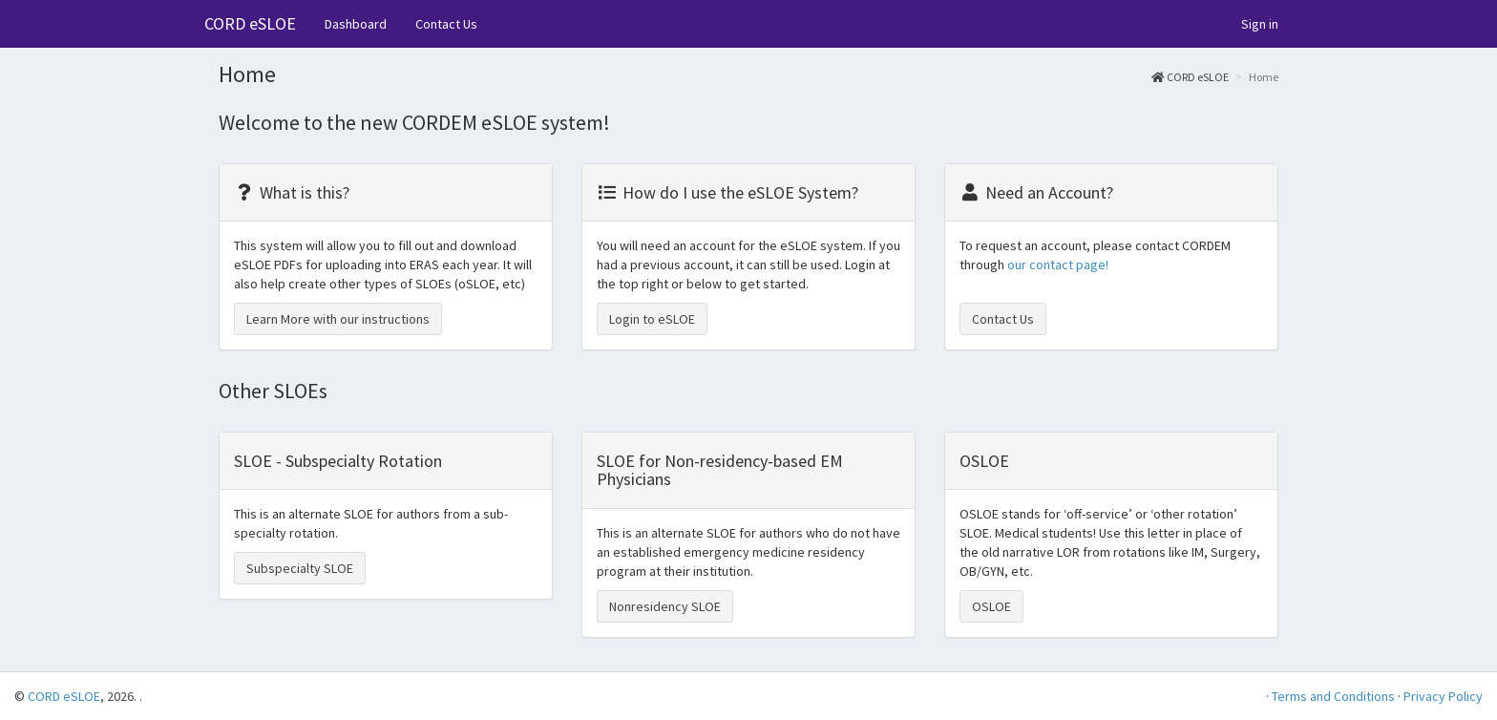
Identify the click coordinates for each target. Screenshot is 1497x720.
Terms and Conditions (1333, 696)
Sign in (1259, 23)
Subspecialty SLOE (299, 568)
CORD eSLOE (250, 23)
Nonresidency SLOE (665, 606)
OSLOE (991, 606)
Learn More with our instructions (338, 319)
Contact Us (446, 23)
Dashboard (356, 23)
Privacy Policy (1443, 696)
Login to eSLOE (652, 319)
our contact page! (1057, 264)
